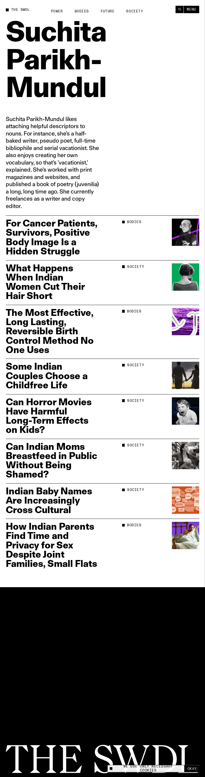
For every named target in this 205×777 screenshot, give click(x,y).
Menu (191, 9)
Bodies (82, 11)
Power (57, 11)
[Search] (179, 9)
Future (107, 11)
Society (134, 11)
